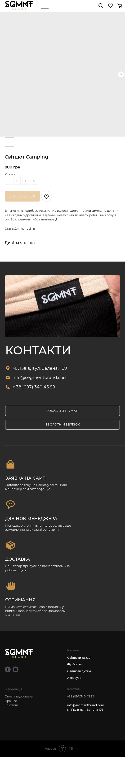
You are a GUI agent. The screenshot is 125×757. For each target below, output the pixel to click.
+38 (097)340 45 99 (80, 696)
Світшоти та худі (79, 657)
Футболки (74, 664)
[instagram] (15, 669)
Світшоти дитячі (79, 671)
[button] (62, 424)
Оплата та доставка (19, 696)
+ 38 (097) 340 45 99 (34, 386)
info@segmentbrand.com (40, 377)
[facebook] (8, 669)
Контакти (11, 705)
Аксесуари (75, 678)
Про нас (11, 701)
